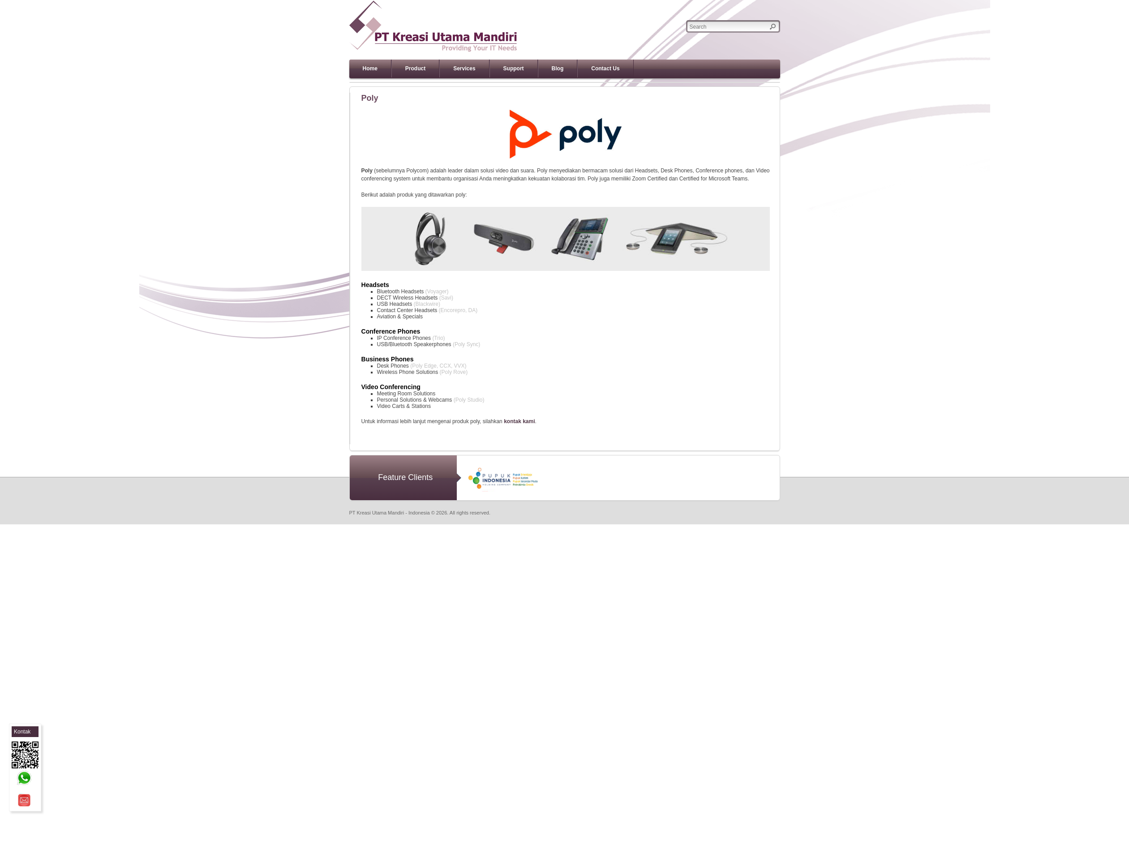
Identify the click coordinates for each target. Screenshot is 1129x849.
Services (464, 68)
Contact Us (605, 68)
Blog (558, 68)
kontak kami (519, 421)
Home (370, 68)
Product (415, 68)
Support (513, 68)
